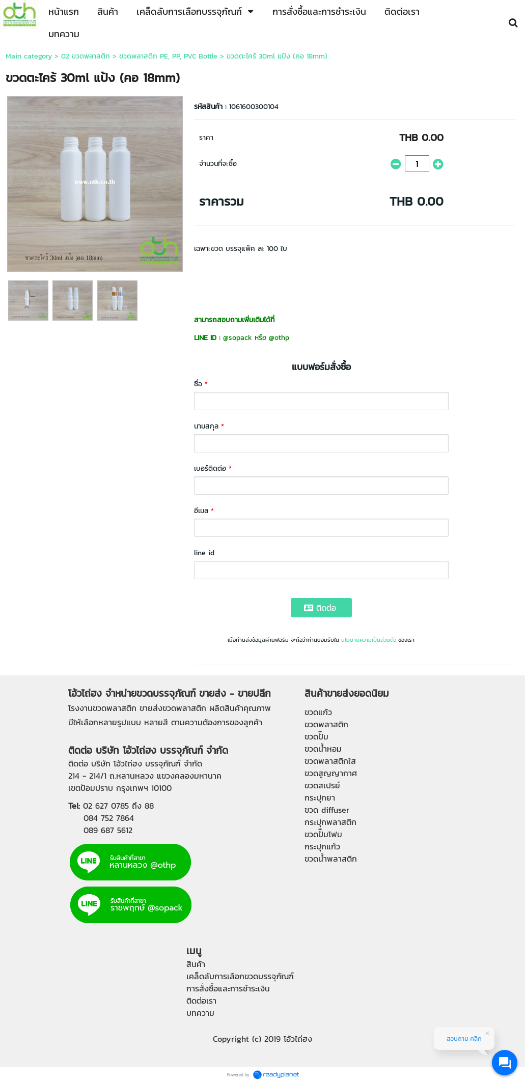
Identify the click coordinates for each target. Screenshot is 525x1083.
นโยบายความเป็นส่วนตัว (368, 640)
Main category (29, 56)
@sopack (237, 337)
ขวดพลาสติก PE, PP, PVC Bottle (168, 56)
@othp (279, 337)
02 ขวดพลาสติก (85, 56)
